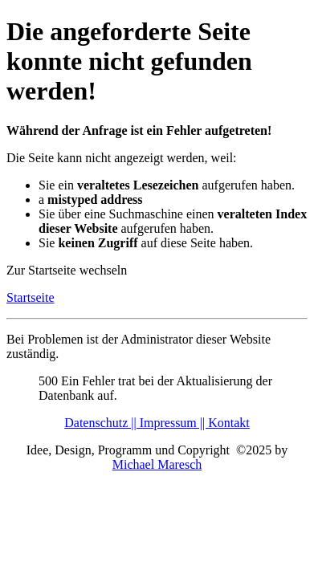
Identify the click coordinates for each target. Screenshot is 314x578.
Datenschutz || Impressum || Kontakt (157, 422)
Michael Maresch (157, 464)
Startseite (30, 297)
